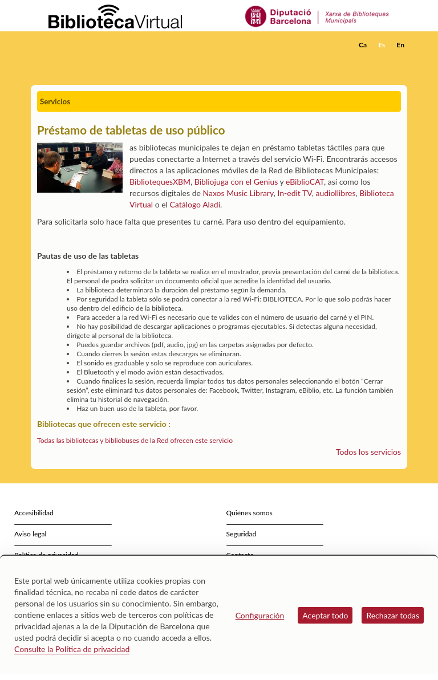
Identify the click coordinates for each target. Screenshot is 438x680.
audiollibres (335, 193)
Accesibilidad (34, 512)
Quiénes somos (249, 512)
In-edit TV (294, 193)
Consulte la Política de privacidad (71, 649)
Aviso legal (30, 534)
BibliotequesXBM (159, 181)
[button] (401, 60)
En (400, 44)
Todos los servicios (368, 452)
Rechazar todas (392, 615)
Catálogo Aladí (195, 204)
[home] (76, 45)
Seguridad (241, 534)
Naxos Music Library (237, 193)
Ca (363, 44)
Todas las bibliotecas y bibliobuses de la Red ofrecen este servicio (135, 440)
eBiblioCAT (305, 181)
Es (381, 44)
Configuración (260, 615)
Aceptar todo (325, 615)
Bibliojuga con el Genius (236, 181)
